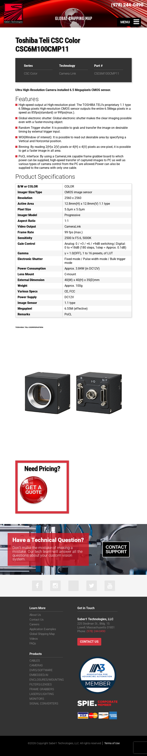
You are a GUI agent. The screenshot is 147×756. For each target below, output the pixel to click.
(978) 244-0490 (96, 631)
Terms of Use (112, 743)
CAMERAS (36, 665)
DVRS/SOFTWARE (41, 670)
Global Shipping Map (42, 634)
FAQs (32, 643)
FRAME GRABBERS (41, 689)
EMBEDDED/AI (38, 675)
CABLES (34, 660)
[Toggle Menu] (129, 22)
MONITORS (36, 698)
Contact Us (36, 619)
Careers (34, 624)
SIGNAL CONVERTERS (43, 703)
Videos (33, 638)
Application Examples (42, 629)
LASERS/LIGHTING (41, 694)
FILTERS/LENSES (40, 684)
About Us (35, 615)
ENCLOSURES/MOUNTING (46, 679)
